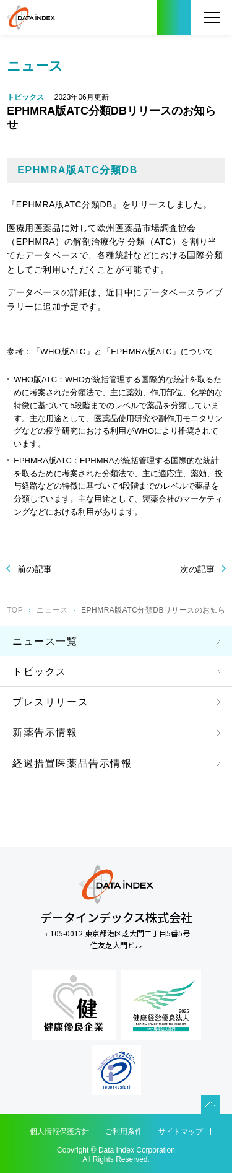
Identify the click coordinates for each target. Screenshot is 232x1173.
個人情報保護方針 (59, 1131)
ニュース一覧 (45, 641)
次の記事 (197, 569)
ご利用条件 (123, 1131)
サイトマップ (180, 1131)
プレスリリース (50, 702)
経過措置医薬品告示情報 (72, 763)
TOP (15, 610)
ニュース (52, 610)
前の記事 (34, 569)
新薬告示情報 (45, 732)
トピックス (39, 671)
